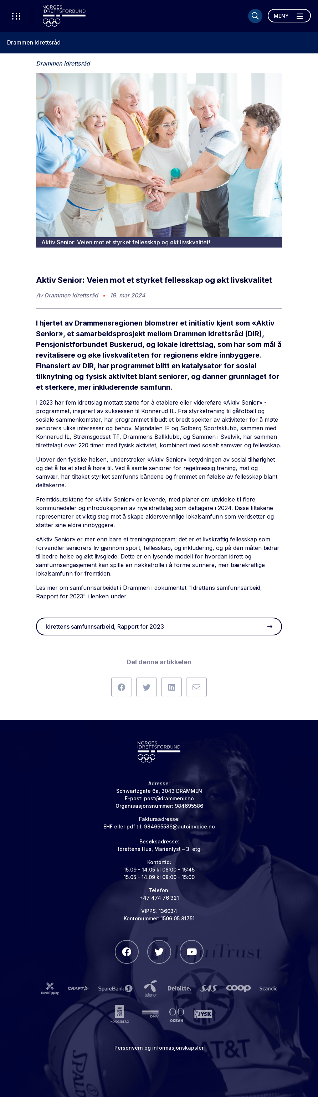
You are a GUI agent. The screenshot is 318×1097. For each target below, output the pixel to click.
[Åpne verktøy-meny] (16, 16)
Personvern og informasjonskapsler (159, 1048)
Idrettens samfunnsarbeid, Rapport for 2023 (159, 626)
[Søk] (255, 16)
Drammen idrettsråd (34, 42)
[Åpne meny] (289, 15)
